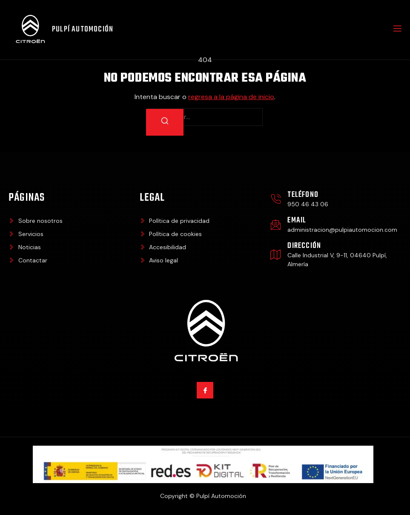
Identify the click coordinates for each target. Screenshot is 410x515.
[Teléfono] (275, 199)
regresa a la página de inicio (231, 96)
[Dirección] (275, 254)
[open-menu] (396, 29)
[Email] (275, 224)
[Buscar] (164, 122)
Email (296, 220)
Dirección (304, 246)
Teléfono (302, 195)
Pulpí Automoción (82, 29)
